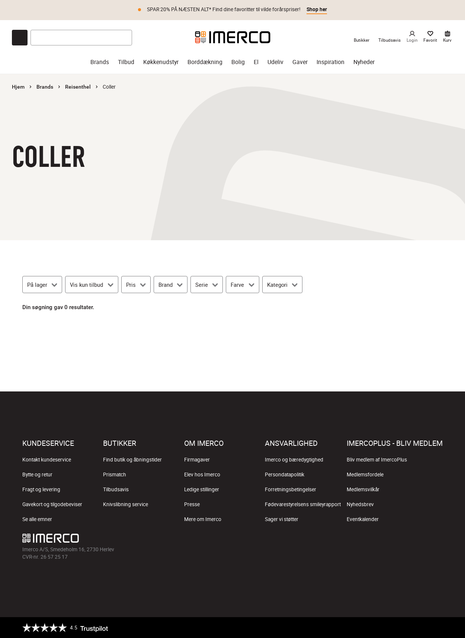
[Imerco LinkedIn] (437, 540)
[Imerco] (233, 37)
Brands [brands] (99, 62)
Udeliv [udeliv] (275, 62)
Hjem (18, 87)
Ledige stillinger (201, 489)
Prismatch (114, 474)
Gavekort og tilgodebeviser (52, 504)
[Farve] (242, 284)
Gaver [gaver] (300, 62)
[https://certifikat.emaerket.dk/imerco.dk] (436, 627)
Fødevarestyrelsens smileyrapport (303, 504)
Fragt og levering (41, 489)
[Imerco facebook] (365, 540)
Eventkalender (363, 519)
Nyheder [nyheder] (364, 62)
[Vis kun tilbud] (91, 284)
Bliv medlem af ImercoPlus (377, 459)
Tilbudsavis (116, 489)
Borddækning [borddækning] (204, 62)
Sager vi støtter (281, 519)
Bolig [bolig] (238, 62)
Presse (192, 504)
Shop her (317, 9)
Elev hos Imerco (202, 474)
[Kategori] (282, 284)
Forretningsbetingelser (290, 489)
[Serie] (206, 284)
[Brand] (170, 284)
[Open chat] (20, 37)
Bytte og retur (37, 474)
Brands (44, 87)
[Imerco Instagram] (383, 540)
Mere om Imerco (202, 519)
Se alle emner (37, 519)
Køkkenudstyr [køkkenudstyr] (161, 62)
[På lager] (42, 284)
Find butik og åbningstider (132, 459)
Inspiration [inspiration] (330, 62)
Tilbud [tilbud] (126, 62)
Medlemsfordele (365, 474)
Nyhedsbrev (360, 504)
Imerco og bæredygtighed (294, 459)
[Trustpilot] (65, 627)
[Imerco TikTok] (401, 540)
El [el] (256, 62)
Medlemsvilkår (363, 489)
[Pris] (136, 284)
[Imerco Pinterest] (419, 540)
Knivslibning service (125, 504)
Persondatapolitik (284, 474)
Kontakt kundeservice (46, 459)
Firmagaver (197, 459)
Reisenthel (78, 87)
